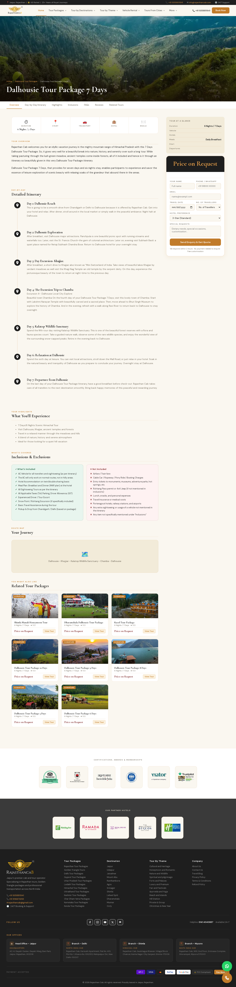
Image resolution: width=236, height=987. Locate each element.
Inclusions (73, 105)
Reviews (99, 105)
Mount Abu (112, 877)
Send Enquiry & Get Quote (195, 242)
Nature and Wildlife (158, 873)
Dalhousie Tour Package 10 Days (30, 667)
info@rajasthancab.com (200, 2)
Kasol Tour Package (124, 622)
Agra (109, 884)
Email (173, 192)
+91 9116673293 (15, 899)
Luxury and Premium (159, 884)
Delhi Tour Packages (73, 873)
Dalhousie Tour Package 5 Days (30, 713)
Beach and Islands (158, 895)
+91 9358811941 (175, 2)
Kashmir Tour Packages (75, 895)
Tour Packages (58, 10)
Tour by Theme (109, 10)
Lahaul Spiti (112, 895)
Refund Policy (198, 884)
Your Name (176, 181)
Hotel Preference (180, 213)
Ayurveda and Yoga (158, 891)
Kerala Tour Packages (74, 906)
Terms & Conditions (201, 881)
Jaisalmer (111, 873)
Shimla (110, 891)
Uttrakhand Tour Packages (76, 891)
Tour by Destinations (83, 10)
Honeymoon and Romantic (162, 870)
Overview (14, 105)
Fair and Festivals (157, 888)
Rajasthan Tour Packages (76, 866)
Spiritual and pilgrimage (160, 877)
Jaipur (110, 866)
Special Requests (180, 224)
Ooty (109, 906)
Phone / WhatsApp (206, 181)
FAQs (86, 105)
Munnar (110, 902)
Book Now (221, 10)
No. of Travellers (206, 202)
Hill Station (154, 899)
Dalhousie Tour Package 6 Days (80, 713)
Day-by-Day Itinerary (35, 105)
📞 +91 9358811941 (201, 10)
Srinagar (111, 888)
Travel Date (176, 202)
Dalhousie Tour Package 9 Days (80, 667)
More (173, 10)
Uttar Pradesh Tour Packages (78, 881)
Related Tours (116, 105)
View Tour (49, 631)
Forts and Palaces (158, 881)
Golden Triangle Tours (74, 870)
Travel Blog (197, 873)
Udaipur (110, 870)
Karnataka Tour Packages (76, 902)
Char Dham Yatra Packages (77, 899)
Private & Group (157, 902)
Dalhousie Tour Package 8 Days (130, 667)
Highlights (57, 105)
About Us (196, 866)
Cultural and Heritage (159, 866)
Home (41, 10)
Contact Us (197, 870)
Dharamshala (113, 899)
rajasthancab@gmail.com (20, 902)
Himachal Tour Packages (75, 888)
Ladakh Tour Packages (74, 884)
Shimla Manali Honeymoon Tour (31, 622)
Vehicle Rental (131, 10)
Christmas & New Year (160, 906)
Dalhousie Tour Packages (26, 81)
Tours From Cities (154, 10)
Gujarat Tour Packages (75, 877)
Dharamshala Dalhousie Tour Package (83, 622)
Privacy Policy (198, 877)
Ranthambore (113, 881)
